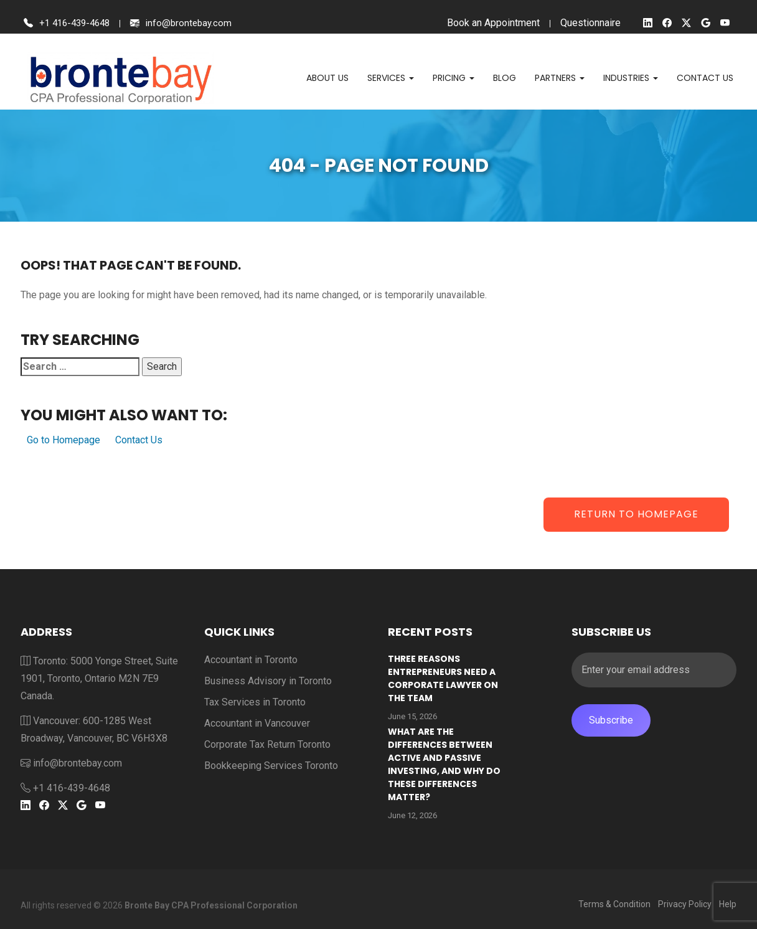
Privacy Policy (685, 904)
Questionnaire (587, 23)
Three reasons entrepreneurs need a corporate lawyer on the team (443, 678)
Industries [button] (630, 78)
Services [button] (390, 78)
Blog (504, 78)
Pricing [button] (453, 78)
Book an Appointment (490, 23)
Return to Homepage (636, 514)
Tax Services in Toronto (255, 702)
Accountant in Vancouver (257, 723)
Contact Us (138, 440)
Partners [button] (560, 78)
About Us (327, 78)
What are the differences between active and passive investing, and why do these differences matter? (444, 764)
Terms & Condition (614, 904)
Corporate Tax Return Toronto (267, 744)
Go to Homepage (63, 440)
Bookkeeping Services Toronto (271, 765)
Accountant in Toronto (251, 660)
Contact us (705, 78)
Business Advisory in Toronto (268, 681)
